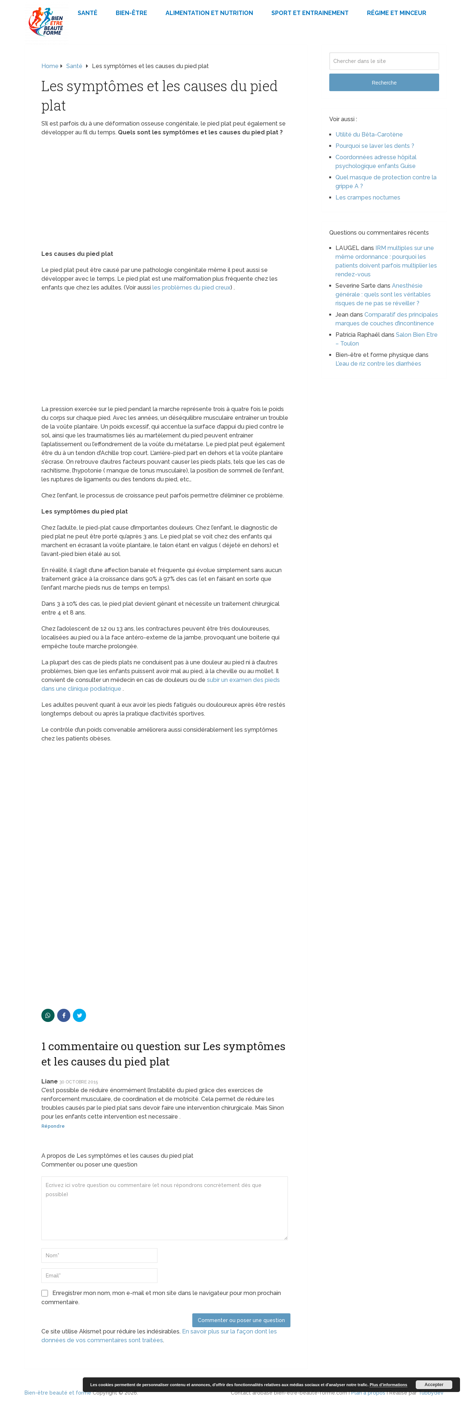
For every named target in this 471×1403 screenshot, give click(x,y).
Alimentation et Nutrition (209, 13)
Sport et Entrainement (310, 13)
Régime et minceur (396, 13)
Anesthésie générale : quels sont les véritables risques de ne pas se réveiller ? (383, 294)
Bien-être (131, 13)
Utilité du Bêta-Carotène (369, 134)
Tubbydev (431, 1393)
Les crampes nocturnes (367, 197)
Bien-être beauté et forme (58, 1393)
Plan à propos (368, 1393)
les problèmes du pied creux (191, 287)
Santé (87, 13)
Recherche (384, 83)
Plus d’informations (388, 1385)
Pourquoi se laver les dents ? (374, 145)
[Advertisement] (165, 195)
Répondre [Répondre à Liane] (53, 1126)
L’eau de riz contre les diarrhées (378, 363)
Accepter (433, 1384)
